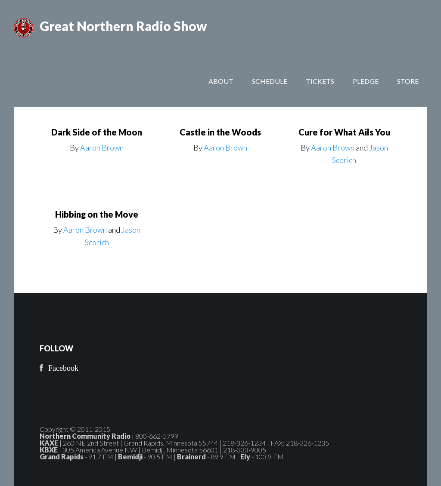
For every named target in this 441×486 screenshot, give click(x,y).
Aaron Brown (102, 147)
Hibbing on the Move (96, 214)
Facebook (63, 368)
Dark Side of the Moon (96, 132)
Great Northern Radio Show (123, 26)
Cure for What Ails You (344, 132)
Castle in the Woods (220, 132)
